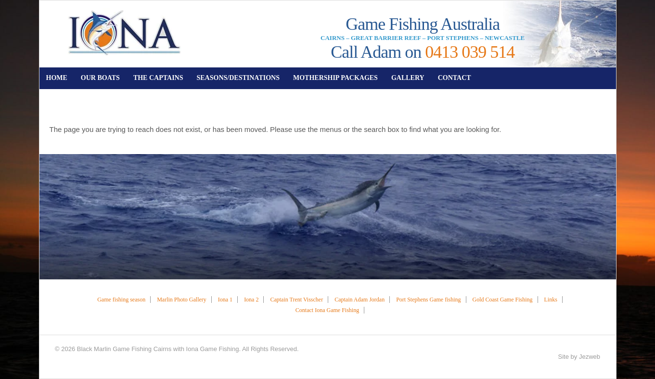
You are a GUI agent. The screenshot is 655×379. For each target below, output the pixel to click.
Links (550, 299)
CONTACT (454, 77)
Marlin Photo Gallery (181, 299)
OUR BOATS (100, 77)
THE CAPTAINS (158, 77)
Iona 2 (251, 299)
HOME (56, 77)
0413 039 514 (469, 52)
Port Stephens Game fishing (428, 299)
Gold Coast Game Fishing (503, 299)
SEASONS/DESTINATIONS (237, 77)
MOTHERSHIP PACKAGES (335, 77)
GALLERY (407, 77)
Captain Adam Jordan (359, 299)
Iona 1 (225, 299)
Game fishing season (121, 299)
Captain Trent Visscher (296, 299)
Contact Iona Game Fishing (327, 310)
